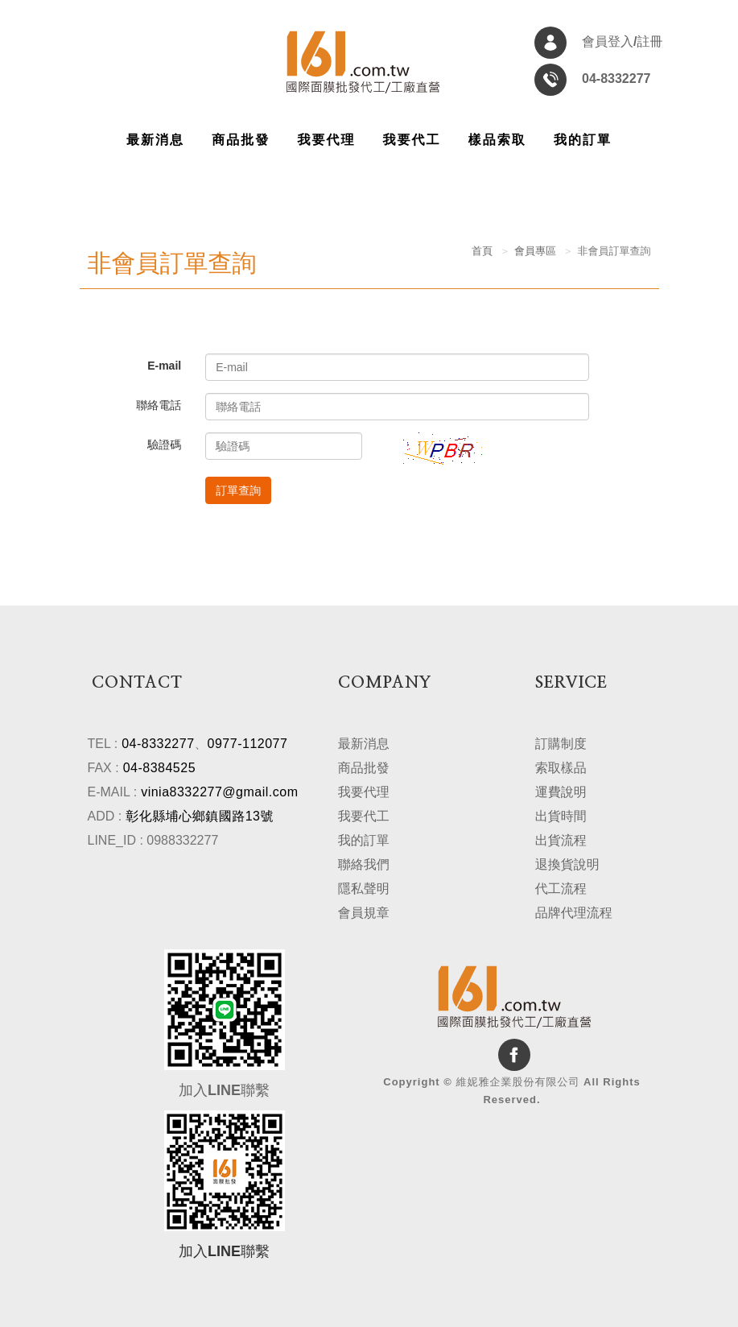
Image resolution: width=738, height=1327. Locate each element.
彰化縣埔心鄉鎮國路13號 (200, 815)
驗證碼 (164, 444)
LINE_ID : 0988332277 (153, 839)
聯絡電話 (158, 405)
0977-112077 (248, 743)
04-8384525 (159, 767)
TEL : (103, 743)
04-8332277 (158, 743)
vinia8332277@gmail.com (219, 791)
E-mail (164, 365)
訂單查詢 (238, 490)
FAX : (103, 767)
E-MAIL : (113, 791)
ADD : (105, 815)
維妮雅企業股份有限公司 (363, 63)
